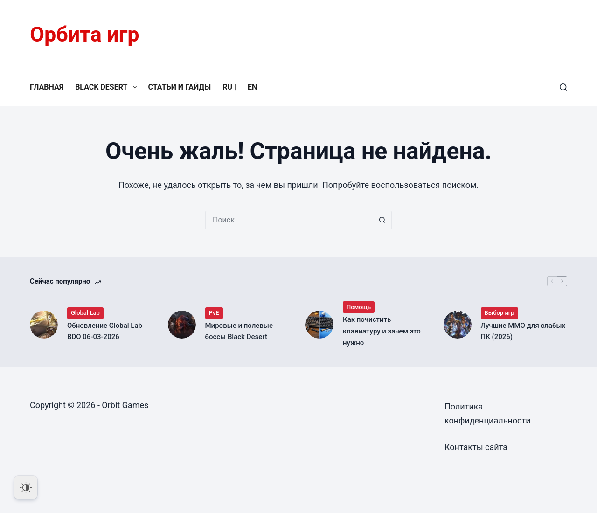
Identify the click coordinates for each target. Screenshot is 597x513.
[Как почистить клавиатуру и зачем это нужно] (319, 325)
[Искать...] (289, 220)
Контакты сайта (475, 447)
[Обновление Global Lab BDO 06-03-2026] (44, 325)
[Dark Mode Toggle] (25, 487)
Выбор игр (499, 312)
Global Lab (85, 312)
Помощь (359, 307)
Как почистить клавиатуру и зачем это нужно (382, 331)
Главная (46, 87)
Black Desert (107, 87)
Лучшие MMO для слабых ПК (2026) (523, 331)
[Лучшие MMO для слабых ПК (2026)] (458, 325)
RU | (229, 87)
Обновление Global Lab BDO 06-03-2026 (104, 331)
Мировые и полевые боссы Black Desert (239, 331)
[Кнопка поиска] (382, 220)
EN (252, 87)
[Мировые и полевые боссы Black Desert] (182, 325)
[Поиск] (563, 87)
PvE (214, 312)
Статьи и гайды (179, 87)
